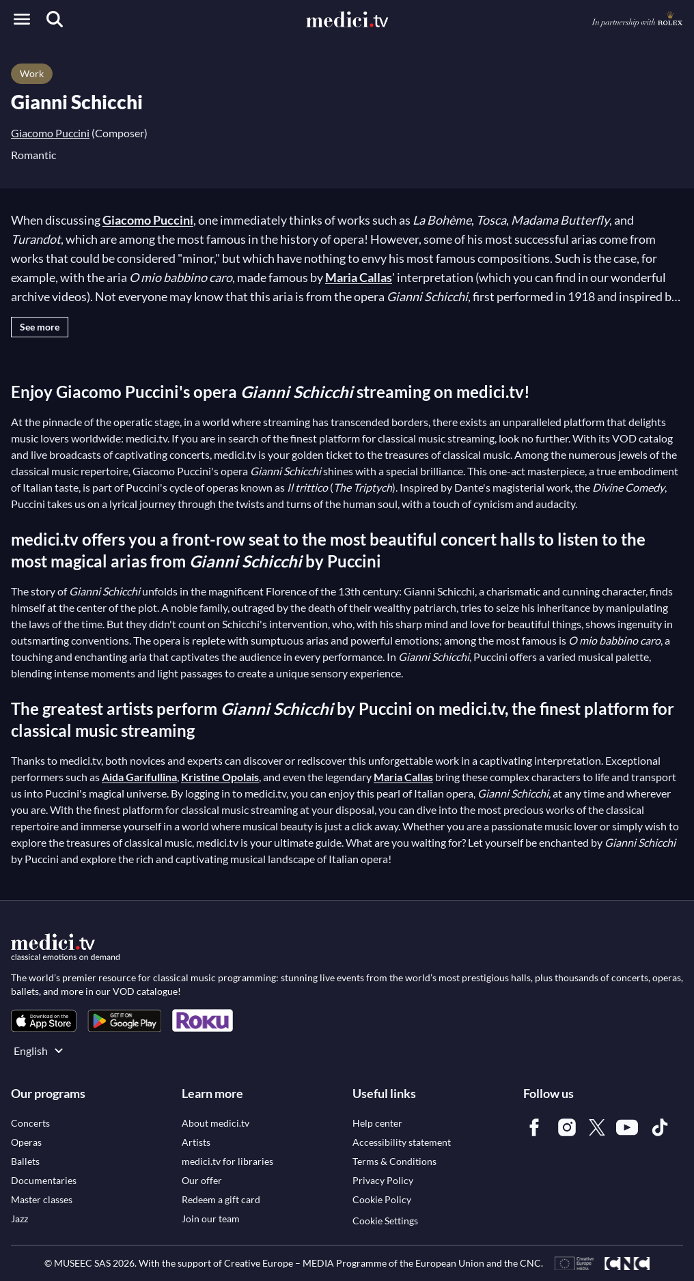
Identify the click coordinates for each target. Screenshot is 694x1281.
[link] (44, 1020)
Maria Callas (358, 277)
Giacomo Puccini (50, 132)
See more (39, 327)
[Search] (55, 19)
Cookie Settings (385, 1220)
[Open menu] (22, 19)
